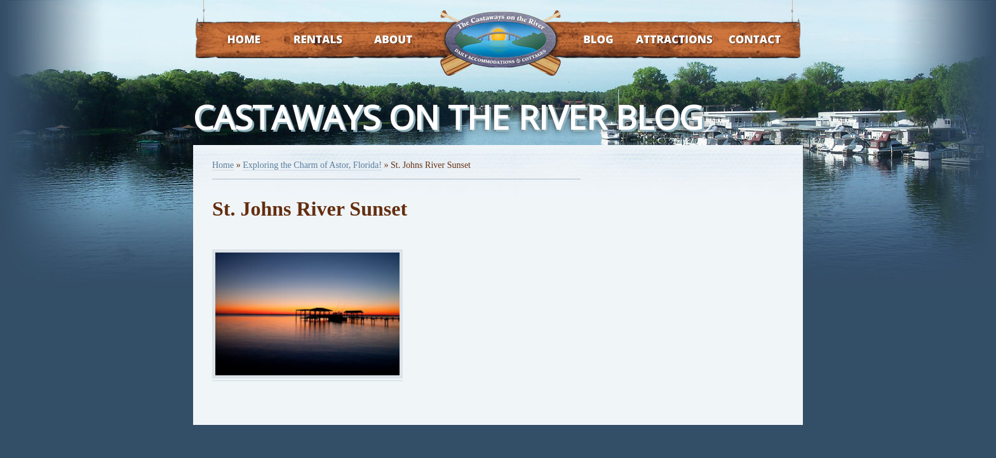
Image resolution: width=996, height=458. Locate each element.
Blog (582, 40)
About (382, 40)
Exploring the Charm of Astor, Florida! (312, 165)
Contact (738, 40)
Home (232, 40)
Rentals (306, 40)
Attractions (656, 40)
